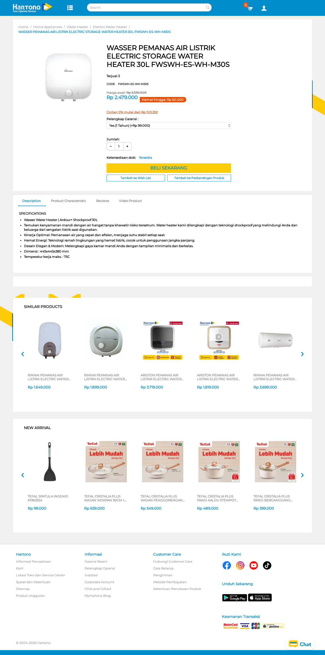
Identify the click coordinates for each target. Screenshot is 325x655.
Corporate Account (99, 582)
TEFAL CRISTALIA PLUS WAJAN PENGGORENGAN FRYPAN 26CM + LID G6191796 (162, 498)
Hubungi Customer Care (172, 561)
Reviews (102, 201)
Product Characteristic (68, 201)
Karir (19, 568)
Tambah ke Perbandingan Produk (199, 178)
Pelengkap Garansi (100, 568)
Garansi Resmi (96, 561)
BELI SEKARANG (168, 168)
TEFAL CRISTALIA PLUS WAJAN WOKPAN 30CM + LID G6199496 (104, 498)
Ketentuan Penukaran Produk (177, 589)
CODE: (128, 84)
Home (23, 27)
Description (31, 201)
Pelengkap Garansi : (122, 119)
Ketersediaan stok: (129, 157)
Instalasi (91, 575)
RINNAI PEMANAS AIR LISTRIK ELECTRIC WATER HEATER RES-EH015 (104, 377)
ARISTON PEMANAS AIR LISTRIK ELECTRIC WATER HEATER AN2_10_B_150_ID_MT (217, 377)
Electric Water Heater (110, 27)
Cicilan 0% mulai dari (132, 112)
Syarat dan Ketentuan (33, 582)
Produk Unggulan (30, 596)
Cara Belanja (163, 568)
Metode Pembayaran (170, 582)
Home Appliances (47, 27)
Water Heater (77, 27)
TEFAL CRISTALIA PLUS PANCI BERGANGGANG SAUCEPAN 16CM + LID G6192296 (272, 498)
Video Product (130, 201)
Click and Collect (98, 589)
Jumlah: (113, 139)
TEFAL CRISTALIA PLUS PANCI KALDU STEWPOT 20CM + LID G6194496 (216, 498)
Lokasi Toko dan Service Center (40, 575)
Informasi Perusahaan (33, 561)
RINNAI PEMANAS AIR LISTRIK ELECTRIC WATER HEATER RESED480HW (273, 377)
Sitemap (23, 589)
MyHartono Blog (98, 596)
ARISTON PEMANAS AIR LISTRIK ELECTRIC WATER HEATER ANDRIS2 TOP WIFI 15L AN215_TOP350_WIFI (162, 377)
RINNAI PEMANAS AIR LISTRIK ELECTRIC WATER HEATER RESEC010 (48, 377)
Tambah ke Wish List (135, 178)
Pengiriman (163, 575)
